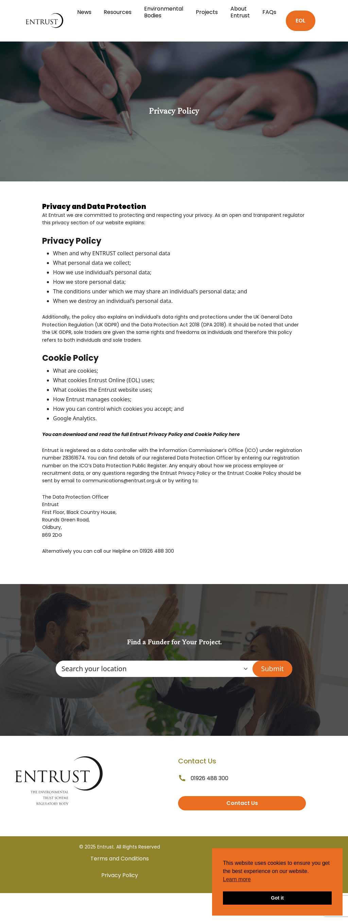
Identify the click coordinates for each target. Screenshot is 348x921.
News (84, 12)
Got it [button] (277, 898)
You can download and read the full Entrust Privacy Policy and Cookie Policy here (141, 434)
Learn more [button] (237, 879)
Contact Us (242, 803)
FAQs (269, 12)
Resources (118, 12)
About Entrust (240, 12)
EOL (301, 21)
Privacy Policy (119, 875)
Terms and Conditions (119, 858)
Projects (207, 12)
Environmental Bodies (163, 12)
